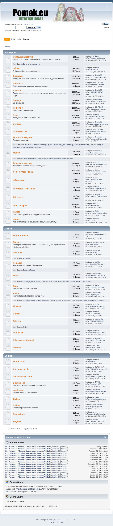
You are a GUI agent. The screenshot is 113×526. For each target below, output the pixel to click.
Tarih (15, 286)
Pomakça (17, 263)
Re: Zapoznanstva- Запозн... (97, 131)
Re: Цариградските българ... (97, 124)
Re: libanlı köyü (92, 252)
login (24, 24)
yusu (96, 419)
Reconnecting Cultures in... (96, 414)
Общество (18, 197)
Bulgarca (26, 270)
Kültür (16, 293)
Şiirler (25, 327)
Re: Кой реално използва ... (97, 85)
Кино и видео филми (81, 145)
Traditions (18, 390)
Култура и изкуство (23, 138)
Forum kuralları (20, 235)
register (31, 24)
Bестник (17, 91)
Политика (18, 83)
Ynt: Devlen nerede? (94, 348)
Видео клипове (67, 159)
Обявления (18, 180)
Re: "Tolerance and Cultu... (96, 421)
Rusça (32, 270)
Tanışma (17, 242)
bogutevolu (99, 319)
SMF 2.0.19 (40, 520)
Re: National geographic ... (96, 399)
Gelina (97, 170)
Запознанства (20, 131)
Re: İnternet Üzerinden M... (96, 340)
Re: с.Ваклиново (93, 205)
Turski (97, 285)
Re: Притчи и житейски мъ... (97, 172)
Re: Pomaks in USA (94, 384)
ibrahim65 (98, 75)
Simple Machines (59, 520)
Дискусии (18, 76)
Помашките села (18, 147)
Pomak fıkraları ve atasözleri (61, 300)
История (17, 124)
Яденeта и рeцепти (97, 145)
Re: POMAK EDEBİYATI (95, 321)
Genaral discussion (22, 377)
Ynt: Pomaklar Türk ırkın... (96, 264)
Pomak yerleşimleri (89, 300)
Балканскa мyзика (42, 159)
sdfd (60, 487)
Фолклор (70, 145)
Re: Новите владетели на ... (97, 377)
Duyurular (18, 253)
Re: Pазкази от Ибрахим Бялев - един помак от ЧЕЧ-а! (27, 447)
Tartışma (17, 348)
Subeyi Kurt (99, 404)
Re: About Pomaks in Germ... (97, 392)
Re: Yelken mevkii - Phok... (96, 333)
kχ (96, 412)
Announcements (21, 369)
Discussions (19, 383)
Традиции (62, 145)
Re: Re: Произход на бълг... (97, 77)
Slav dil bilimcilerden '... (95, 314)
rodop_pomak (100, 242)
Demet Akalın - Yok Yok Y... (96, 276)
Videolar (17, 306)
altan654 (98, 273)
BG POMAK (99, 83)
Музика (16, 153)
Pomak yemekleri (29, 300)
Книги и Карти (31, 147)
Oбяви (16, 68)
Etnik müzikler (87, 281)
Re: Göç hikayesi (93, 295)
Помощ (16, 219)
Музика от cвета (55, 159)
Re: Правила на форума (96, 58)
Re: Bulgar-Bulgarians (94, 406)
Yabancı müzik (75, 281)
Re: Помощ (91, 220)
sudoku (97, 262)
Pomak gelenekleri (43, 300)
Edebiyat (17, 321)
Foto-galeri (18, 333)
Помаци (17, 100)
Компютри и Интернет (24, 189)
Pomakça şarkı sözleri (49, 281)
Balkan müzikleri (63, 281)
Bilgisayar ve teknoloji (23, 340)
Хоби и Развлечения (23, 172)
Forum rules (19, 362)
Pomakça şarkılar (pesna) (32, 281)
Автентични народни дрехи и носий (45, 145)
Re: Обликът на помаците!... (97, 102)
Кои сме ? (18, 108)
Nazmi (97, 304)
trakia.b (97, 250)
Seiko (97, 211)
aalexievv (98, 151)
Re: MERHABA (92, 244)
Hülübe (97, 345)
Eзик (15, 115)
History (16, 405)
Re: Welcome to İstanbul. (96, 306)
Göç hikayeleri (77, 300)
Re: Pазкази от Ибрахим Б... (97, 139)
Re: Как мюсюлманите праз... (97, 164)
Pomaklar (100, 300)
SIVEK (97, 162)
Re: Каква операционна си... (97, 189)
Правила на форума (23, 57)
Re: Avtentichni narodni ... (96, 153)
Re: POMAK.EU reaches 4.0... (97, 369)
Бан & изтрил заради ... (31, 64)
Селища (39, 147)
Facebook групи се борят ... (97, 116)
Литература (27, 145)
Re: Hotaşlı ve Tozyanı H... (96, 287)
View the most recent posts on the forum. (22, 491)
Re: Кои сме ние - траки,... (96, 109)
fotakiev (97, 389)
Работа (16, 212)
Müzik (16, 276)
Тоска (97, 56)
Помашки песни (28, 159)
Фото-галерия (20, 206)
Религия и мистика (22, 163)
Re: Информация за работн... (97, 213)
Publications (19, 414)
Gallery (16, 399)
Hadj (96, 177)
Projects (17, 421)
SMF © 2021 (49, 520)
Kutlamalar (27, 258)
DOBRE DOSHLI (93, 70)
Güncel (16, 314)
